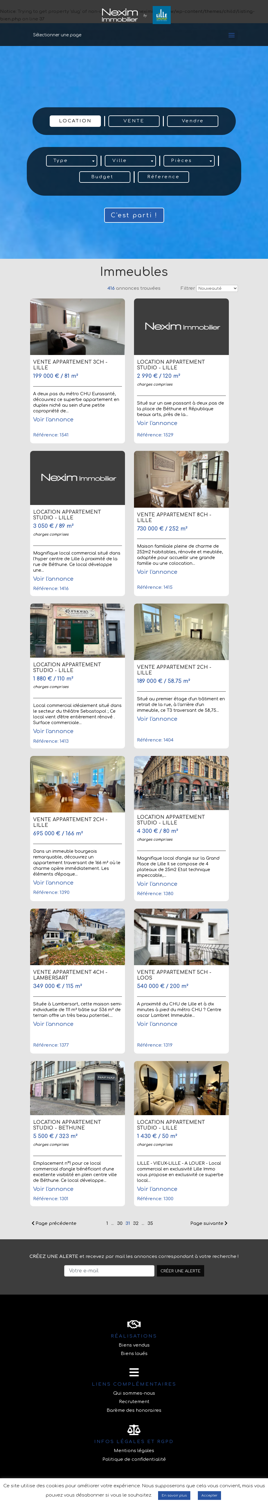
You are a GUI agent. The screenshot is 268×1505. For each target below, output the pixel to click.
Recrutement (134, 1401)
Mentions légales (134, 1450)
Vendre (193, 121)
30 (120, 1223)
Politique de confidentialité (134, 1459)
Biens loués (134, 1353)
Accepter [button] (209, 1495)
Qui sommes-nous (134, 1393)
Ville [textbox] (119, 160)
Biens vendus (134, 1345)
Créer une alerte (180, 1271)
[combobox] (72, 161)
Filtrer (188, 288)
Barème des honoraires (134, 1410)
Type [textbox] (61, 160)
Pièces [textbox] (181, 160)
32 (136, 1223)
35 (150, 1223)
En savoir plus (174, 1495)
